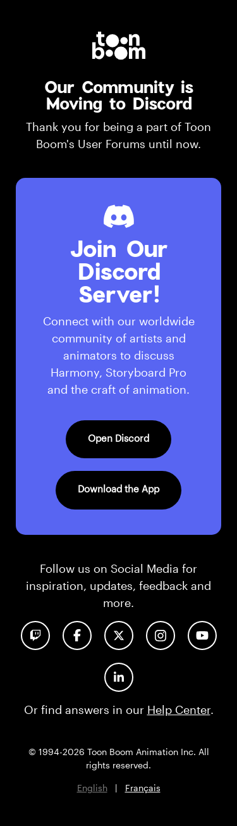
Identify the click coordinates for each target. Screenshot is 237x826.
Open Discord (118, 438)
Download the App (118, 488)
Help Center (178, 709)
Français (143, 787)
